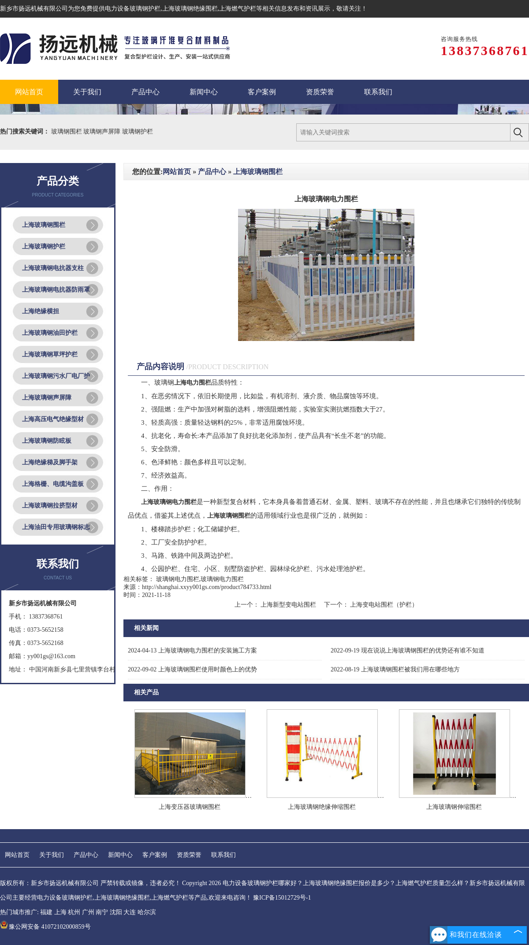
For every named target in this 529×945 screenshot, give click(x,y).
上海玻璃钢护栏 (43, 246)
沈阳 (116, 912)
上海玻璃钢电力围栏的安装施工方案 (192, 650)
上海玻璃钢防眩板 (46, 440)
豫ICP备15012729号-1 (282, 897)
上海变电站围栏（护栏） (383, 604)
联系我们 (223, 855)
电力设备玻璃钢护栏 (132, 8)
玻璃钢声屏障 (102, 131)
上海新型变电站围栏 (288, 604)
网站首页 (177, 171)
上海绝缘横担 (40, 311)
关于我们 (51, 855)
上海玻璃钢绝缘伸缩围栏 (322, 807)
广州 (88, 912)
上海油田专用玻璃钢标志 (56, 527)
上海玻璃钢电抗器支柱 (53, 268)
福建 (46, 912)
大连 (129, 912)
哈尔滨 (147, 912)
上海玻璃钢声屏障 (46, 397)
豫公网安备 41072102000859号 (45, 926)
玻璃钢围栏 (67, 131)
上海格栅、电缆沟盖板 (53, 484)
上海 (60, 912)
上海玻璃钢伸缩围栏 (454, 807)
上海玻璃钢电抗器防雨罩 (56, 289)
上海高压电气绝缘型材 (53, 419)
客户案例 (154, 855)
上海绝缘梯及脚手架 (50, 462)
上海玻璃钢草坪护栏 (50, 354)
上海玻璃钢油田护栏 (50, 333)
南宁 (102, 912)
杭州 (74, 912)
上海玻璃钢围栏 (43, 225)
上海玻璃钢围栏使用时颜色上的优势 (192, 669)
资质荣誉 (189, 855)
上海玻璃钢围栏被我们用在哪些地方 (395, 669)
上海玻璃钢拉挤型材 (50, 505)
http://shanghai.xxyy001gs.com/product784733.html (207, 587)
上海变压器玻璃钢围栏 (189, 807)
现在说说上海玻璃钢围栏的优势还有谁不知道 (407, 650)
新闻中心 (120, 855)
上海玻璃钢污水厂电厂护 (56, 376)
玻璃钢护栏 (137, 131)
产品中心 (212, 171)
